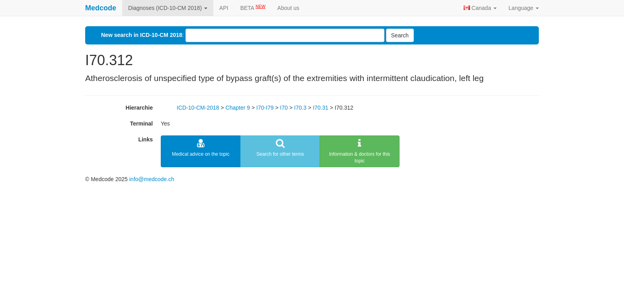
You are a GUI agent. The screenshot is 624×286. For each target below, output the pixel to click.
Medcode (100, 8)
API (223, 8)
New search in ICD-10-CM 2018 (141, 35)
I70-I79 (265, 107)
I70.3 (300, 107)
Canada (480, 8)
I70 (284, 107)
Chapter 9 (238, 107)
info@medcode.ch (151, 179)
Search (400, 35)
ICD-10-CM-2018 (198, 107)
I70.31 (320, 107)
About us (288, 8)
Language (524, 8)
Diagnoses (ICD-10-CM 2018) (167, 8)
